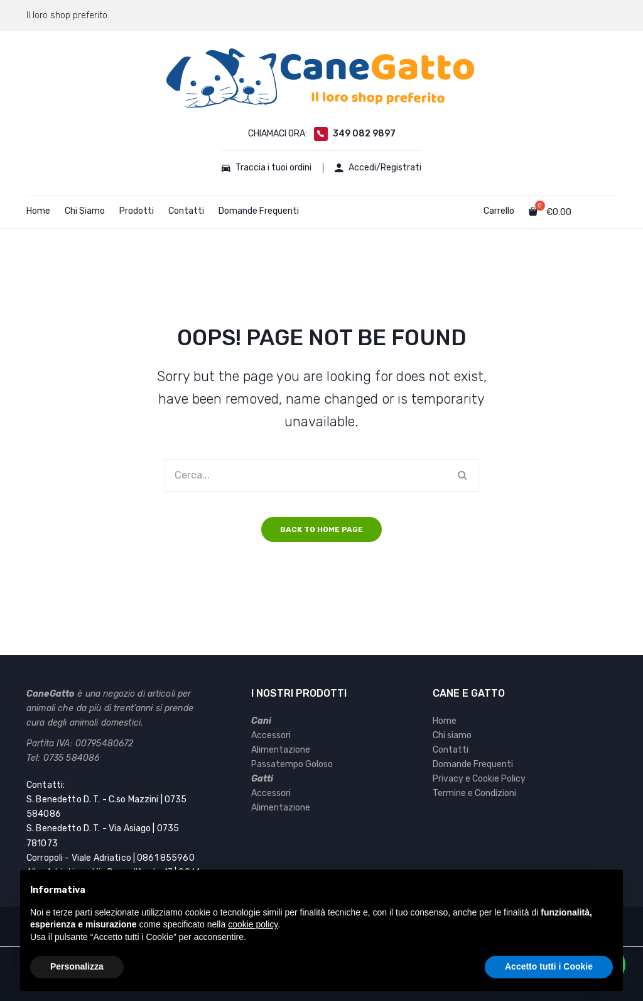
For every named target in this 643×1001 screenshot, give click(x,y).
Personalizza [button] (77, 966)
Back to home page (321, 529)
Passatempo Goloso (292, 764)
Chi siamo (452, 735)
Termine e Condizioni (474, 793)
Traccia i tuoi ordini (266, 168)
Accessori (271, 735)
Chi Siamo (85, 211)
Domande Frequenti (259, 211)
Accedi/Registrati (379, 168)
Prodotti (136, 211)
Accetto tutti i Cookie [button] (549, 966)
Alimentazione (280, 749)
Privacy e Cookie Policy (479, 778)
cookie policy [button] (253, 924)
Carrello (499, 211)
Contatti (186, 211)
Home (38, 211)
